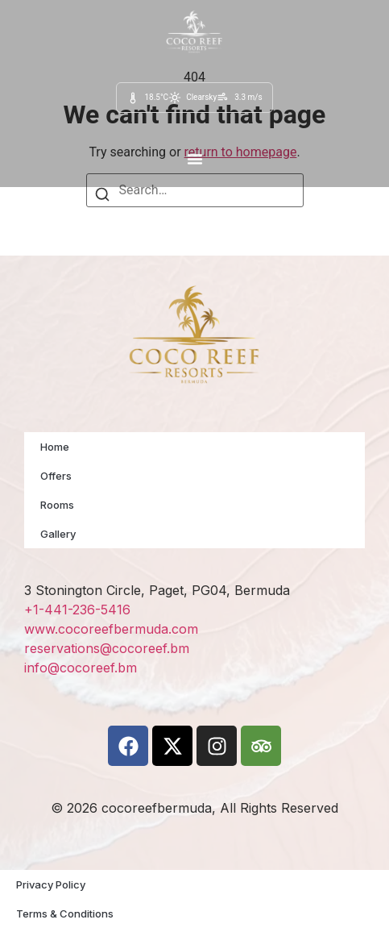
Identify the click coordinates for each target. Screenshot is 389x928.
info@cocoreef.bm (80, 668)
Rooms (57, 504)
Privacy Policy (50, 884)
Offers (56, 475)
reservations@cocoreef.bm (106, 648)
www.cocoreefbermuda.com (111, 629)
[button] (195, 159)
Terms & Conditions (65, 913)
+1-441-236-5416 (77, 609)
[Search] (102, 197)
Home (54, 446)
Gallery (58, 533)
